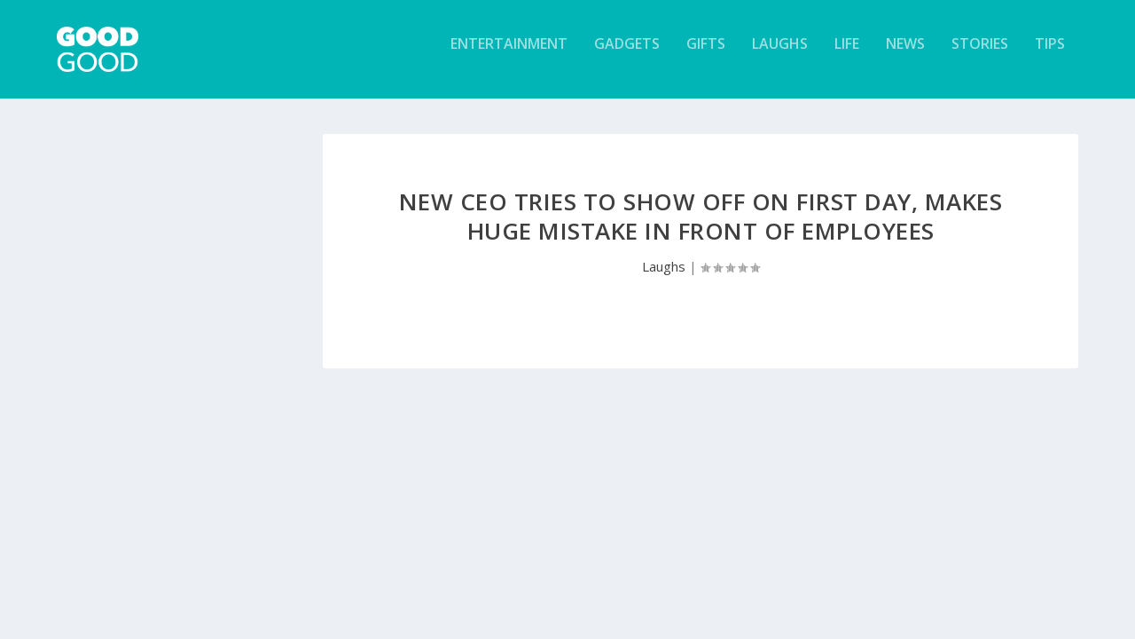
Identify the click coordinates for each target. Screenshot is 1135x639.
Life (846, 56)
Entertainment (509, 56)
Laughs (780, 56)
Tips (1050, 56)
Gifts (705, 56)
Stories (979, 56)
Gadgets (627, 56)
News (905, 56)
